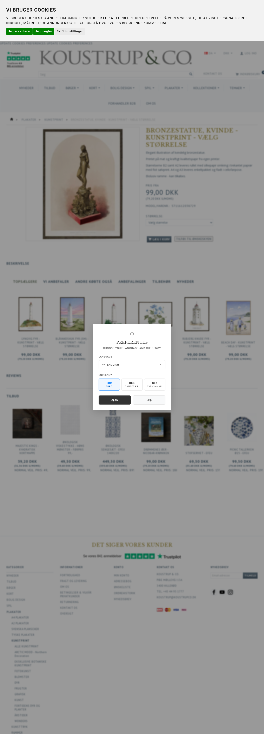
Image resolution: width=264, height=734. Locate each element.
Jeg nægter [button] (43, 31)
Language (105, 356)
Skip (149, 399)
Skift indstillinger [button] (70, 31)
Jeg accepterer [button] (19, 31)
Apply (114, 399)
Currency (105, 375)
